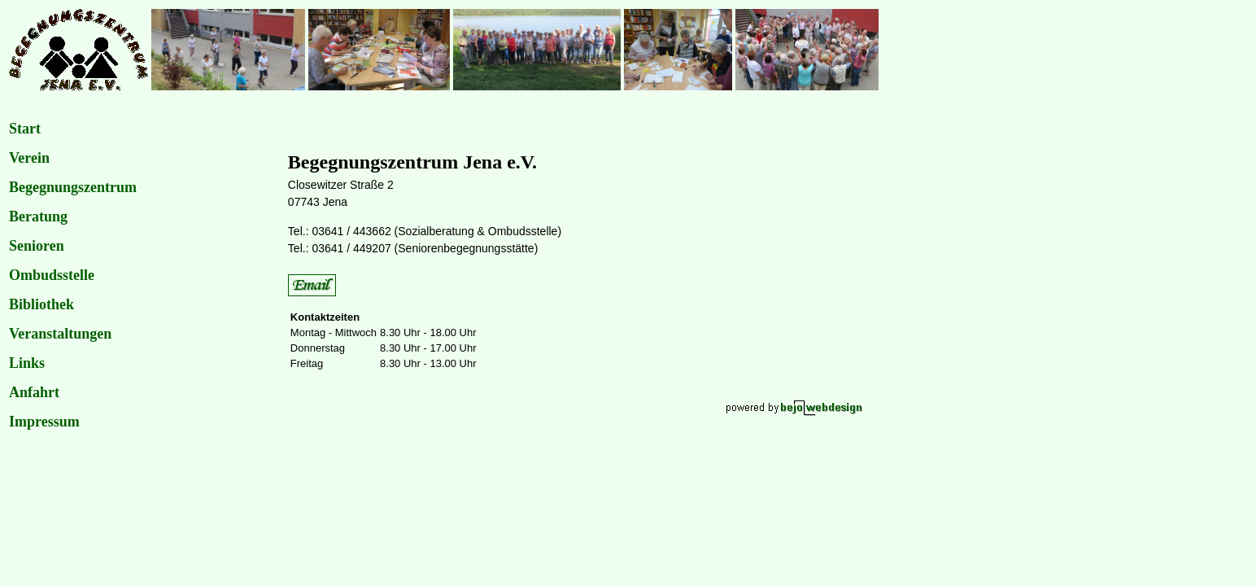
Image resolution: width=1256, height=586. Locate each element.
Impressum (44, 421)
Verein (29, 158)
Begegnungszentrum (73, 187)
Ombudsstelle (51, 275)
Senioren (36, 246)
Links (27, 363)
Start (25, 128)
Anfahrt (34, 392)
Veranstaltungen (60, 334)
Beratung (38, 216)
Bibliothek (41, 304)
